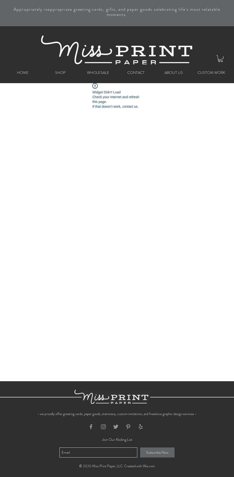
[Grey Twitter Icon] (115, 426)
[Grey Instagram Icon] (103, 426)
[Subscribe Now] (157, 452)
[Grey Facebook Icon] (91, 426)
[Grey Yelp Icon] (140, 426)
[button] (220, 58)
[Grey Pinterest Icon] (128, 426)
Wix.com (149, 466)
